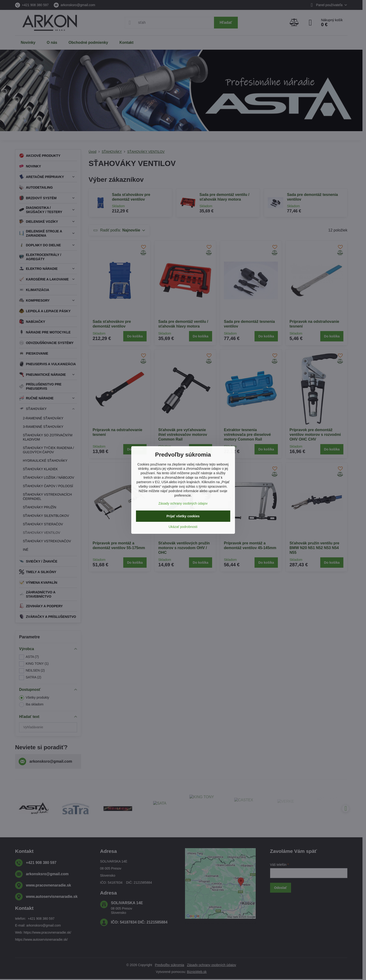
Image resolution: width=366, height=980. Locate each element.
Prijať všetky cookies (183, 516)
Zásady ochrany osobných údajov (183, 503)
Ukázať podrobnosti (183, 527)
